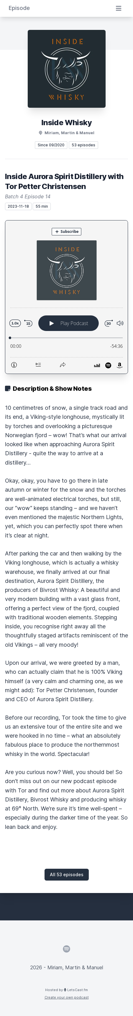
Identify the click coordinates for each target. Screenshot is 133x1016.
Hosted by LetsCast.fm (66, 990)
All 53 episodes (66, 874)
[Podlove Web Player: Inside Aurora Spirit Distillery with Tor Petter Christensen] (66, 297)
